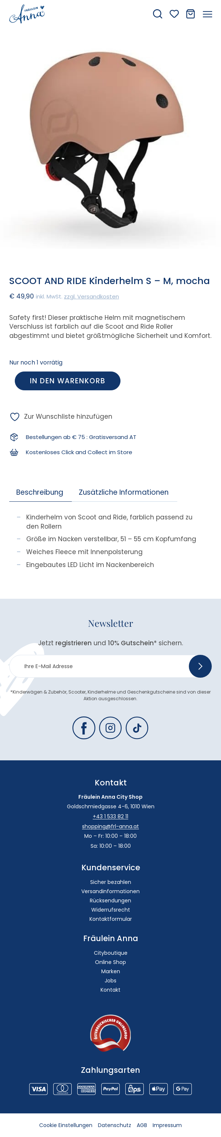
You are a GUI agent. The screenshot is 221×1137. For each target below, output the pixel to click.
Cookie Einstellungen (65, 1125)
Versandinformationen (110, 891)
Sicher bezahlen (110, 882)
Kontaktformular (110, 919)
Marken (110, 971)
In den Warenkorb (67, 381)
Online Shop (110, 962)
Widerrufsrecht (110, 909)
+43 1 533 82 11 (110, 816)
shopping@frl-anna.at (110, 826)
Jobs (110, 980)
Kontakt (110, 989)
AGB (142, 1125)
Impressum (167, 1125)
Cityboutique (110, 952)
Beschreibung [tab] (39, 492)
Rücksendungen (110, 900)
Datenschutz (114, 1125)
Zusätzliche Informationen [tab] (124, 492)
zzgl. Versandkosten (91, 296)
